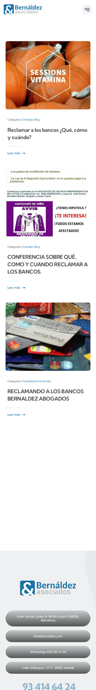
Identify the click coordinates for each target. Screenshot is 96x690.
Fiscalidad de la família (36, 381)
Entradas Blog (31, 119)
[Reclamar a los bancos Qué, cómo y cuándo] (48, 43)
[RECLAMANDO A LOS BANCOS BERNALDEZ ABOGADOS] (48, 304)
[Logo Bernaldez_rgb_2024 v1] (23, 6)
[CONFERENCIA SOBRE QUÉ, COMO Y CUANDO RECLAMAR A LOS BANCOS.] (48, 170)
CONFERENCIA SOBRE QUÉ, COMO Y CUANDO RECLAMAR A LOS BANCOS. (47, 264)
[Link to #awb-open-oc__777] (87, 9)
